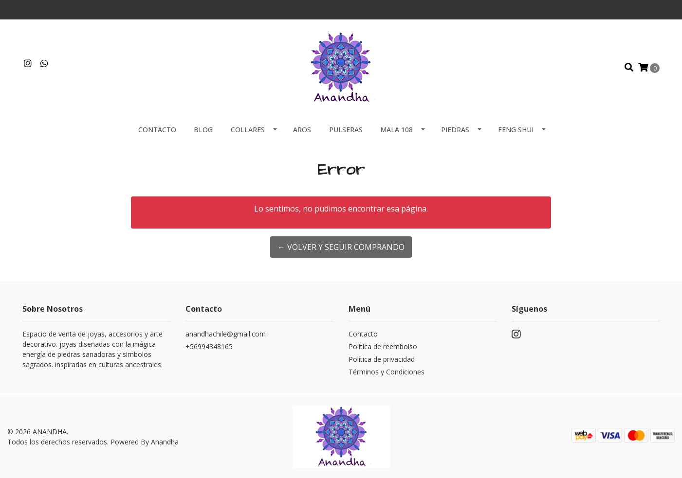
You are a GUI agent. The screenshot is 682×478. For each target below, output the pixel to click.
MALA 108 (396, 129)
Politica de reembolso (383, 346)
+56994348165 (209, 346)
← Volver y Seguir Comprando (341, 247)
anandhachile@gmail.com (225, 333)
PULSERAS (346, 129)
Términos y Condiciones (386, 371)
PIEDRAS (455, 129)
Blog (203, 129)
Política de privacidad (382, 359)
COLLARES (248, 129)
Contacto (157, 129)
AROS (302, 129)
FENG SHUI (516, 129)
